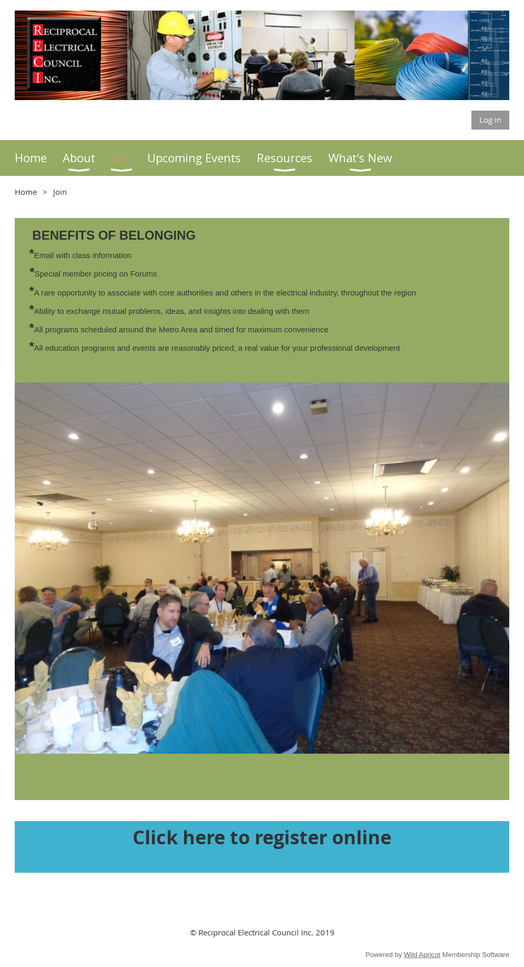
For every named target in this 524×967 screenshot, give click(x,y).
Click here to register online (262, 837)
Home (26, 191)
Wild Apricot (422, 955)
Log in (490, 119)
